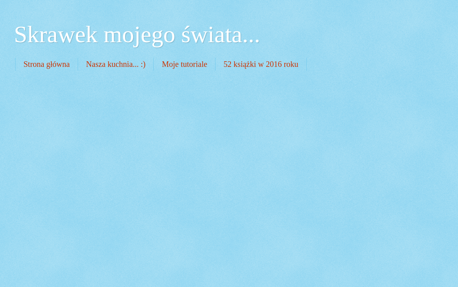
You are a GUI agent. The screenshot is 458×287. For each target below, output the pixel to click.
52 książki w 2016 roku (260, 64)
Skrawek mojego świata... (137, 34)
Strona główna (46, 64)
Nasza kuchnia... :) (115, 64)
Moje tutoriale (184, 64)
